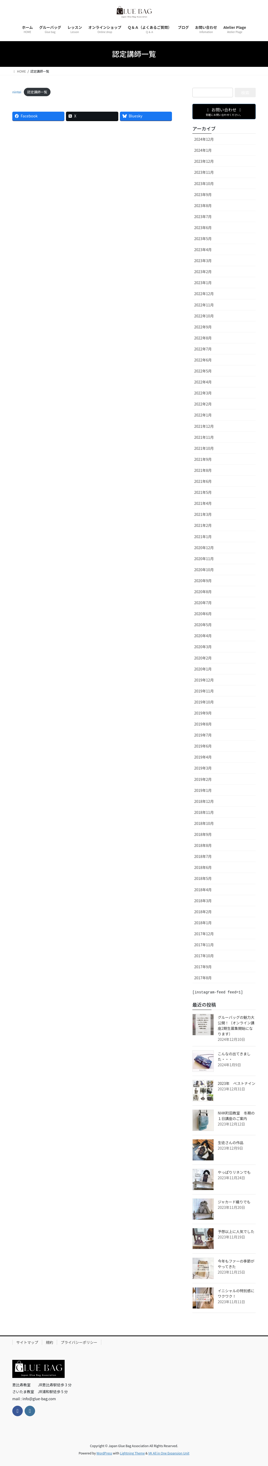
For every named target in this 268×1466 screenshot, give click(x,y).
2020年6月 (203, 613)
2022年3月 (203, 393)
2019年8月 (203, 724)
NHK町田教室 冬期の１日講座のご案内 (236, 1115)
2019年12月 (204, 680)
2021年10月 (204, 448)
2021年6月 (203, 481)
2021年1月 (203, 536)
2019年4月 (203, 757)
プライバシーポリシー (79, 1342)
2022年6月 (203, 360)
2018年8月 (203, 845)
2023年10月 (204, 183)
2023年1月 (203, 282)
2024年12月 (204, 139)
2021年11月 (204, 437)
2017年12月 (204, 933)
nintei (16, 91)
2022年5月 (203, 371)
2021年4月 (203, 503)
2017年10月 (204, 955)
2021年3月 (203, 514)
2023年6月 (203, 227)
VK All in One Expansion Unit (168, 1453)
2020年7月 (203, 602)
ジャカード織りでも (234, 1201)
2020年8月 (203, 591)
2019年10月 (204, 702)
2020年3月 (203, 646)
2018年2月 (203, 911)
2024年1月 (203, 150)
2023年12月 (204, 161)
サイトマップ (27, 1342)
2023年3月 (203, 260)
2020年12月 (204, 547)
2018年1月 (203, 922)
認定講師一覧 (37, 91)
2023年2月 (203, 271)
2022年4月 (203, 382)
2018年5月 (203, 878)
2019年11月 (204, 691)
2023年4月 (203, 249)
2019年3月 (203, 768)
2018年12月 (204, 801)
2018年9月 (203, 834)
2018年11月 (204, 812)
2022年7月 (203, 348)
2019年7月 (203, 735)
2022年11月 (204, 304)
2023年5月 (203, 238)
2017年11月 (204, 944)
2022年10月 (204, 315)
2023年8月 (203, 205)
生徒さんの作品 (230, 1142)
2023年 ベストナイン (236, 1083)
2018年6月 (203, 867)
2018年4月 (203, 889)
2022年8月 (203, 337)
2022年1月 (203, 415)
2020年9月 (203, 580)
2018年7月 (203, 856)
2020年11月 (204, 558)
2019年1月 (203, 790)
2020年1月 (203, 669)
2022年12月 (204, 293)
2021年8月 (203, 470)
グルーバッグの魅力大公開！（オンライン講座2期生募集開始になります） (236, 1025)
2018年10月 (204, 823)
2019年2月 (203, 779)
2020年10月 (204, 569)
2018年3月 (203, 900)
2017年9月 (203, 966)
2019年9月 (203, 713)
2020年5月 (203, 624)
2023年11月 (204, 172)
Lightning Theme (132, 1453)
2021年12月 (204, 426)
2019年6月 (203, 746)
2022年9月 (203, 326)
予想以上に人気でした (236, 1231)
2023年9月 (203, 194)
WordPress (104, 1453)
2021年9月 (203, 459)
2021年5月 (203, 492)
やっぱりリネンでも (234, 1172)
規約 (49, 1342)
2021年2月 (203, 525)
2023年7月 (203, 216)
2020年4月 (203, 635)
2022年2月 (203, 404)
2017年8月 (203, 977)
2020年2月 (203, 658)
